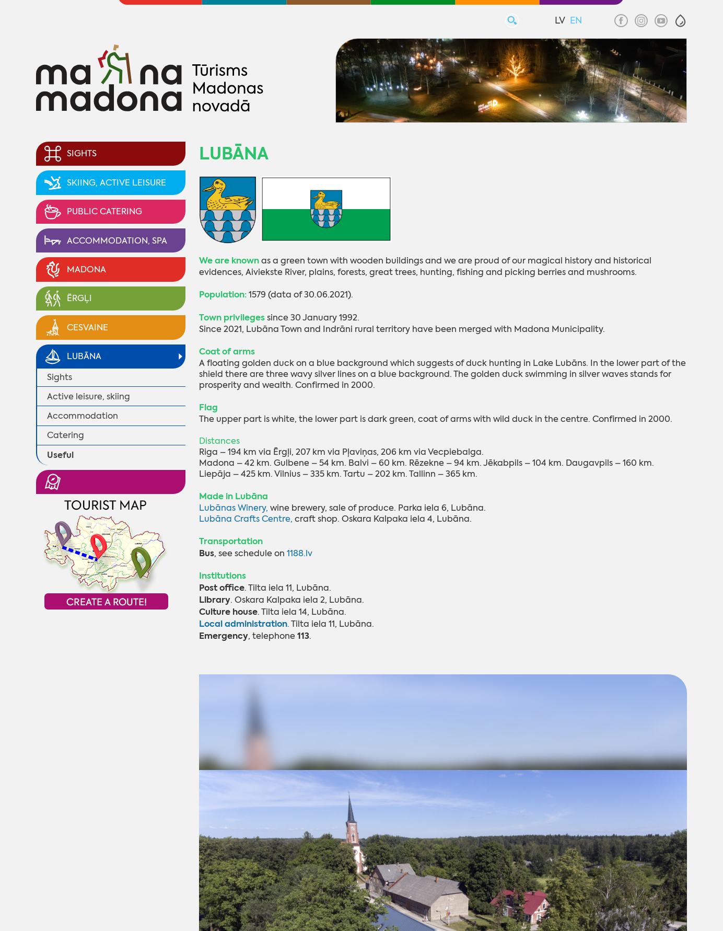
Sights (59, 377)
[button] (680, 20)
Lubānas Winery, (233, 507)
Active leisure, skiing (88, 396)
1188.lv (299, 553)
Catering (65, 435)
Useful (60, 455)
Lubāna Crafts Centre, (246, 518)
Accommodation (82, 415)
